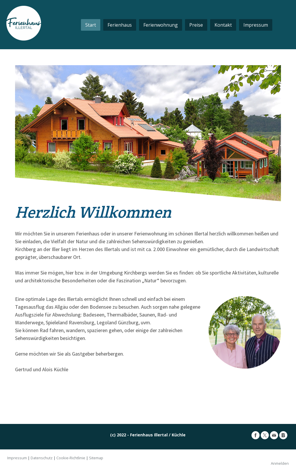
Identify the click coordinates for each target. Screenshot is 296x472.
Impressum (255, 25)
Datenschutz (42, 457)
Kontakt (223, 25)
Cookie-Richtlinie (70, 457)
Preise (196, 25)
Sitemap (96, 457)
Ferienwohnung (160, 25)
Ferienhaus (120, 25)
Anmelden (280, 463)
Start (90, 25)
